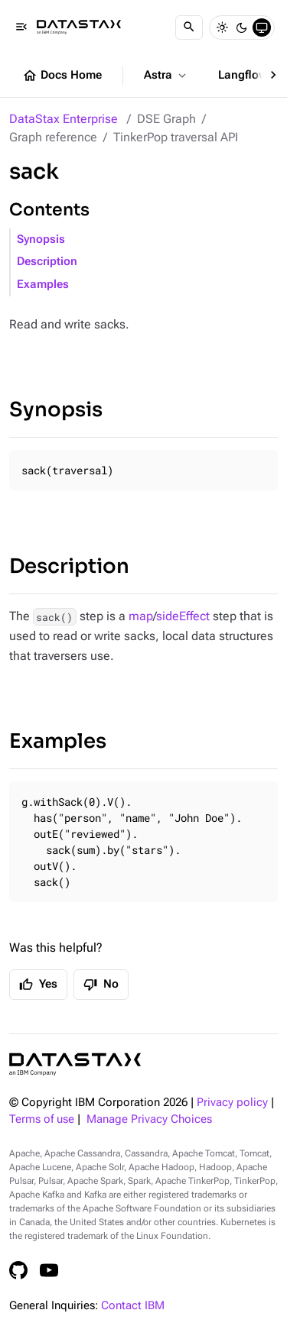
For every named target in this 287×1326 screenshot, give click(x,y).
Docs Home (62, 75)
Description (47, 261)
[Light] (222, 27)
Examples (43, 284)
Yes (38, 984)
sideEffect (183, 616)
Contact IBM (133, 1305)
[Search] (189, 27)
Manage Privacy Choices (149, 1119)
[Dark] (242, 27)
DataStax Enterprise (63, 119)
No (101, 984)
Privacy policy (232, 1102)
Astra (166, 75)
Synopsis (41, 239)
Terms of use (41, 1119)
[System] (262, 27)
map (141, 616)
